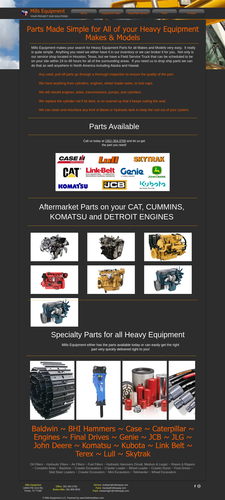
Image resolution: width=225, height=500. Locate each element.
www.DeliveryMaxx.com (92, 498)
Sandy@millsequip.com (114, 488)
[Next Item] (188, 390)
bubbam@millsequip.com (115, 485)
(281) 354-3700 (115, 141)
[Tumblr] (199, 486)
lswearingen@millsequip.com (114, 491)
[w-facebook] (195, 486)
